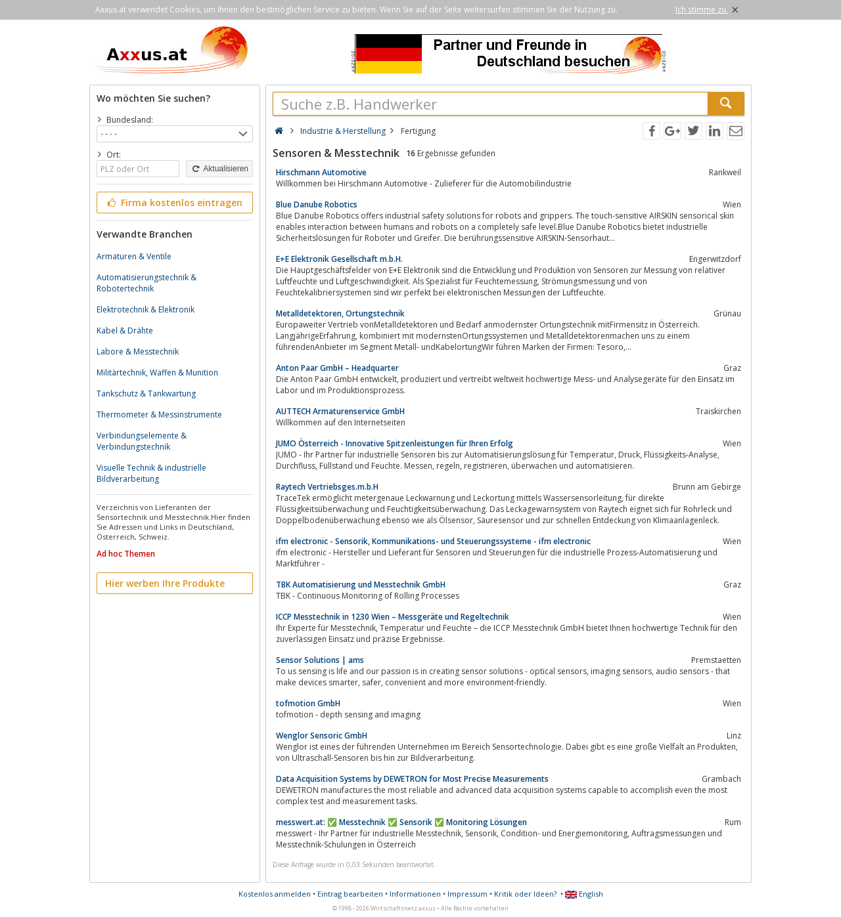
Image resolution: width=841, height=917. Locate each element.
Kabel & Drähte (125, 330)
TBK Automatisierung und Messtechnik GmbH (360, 584)
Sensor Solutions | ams (320, 660)
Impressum (467, 894)
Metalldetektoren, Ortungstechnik (340, 313)
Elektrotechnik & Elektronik (145, 309)
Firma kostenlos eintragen (173, 202)
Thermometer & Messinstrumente (159, 414)
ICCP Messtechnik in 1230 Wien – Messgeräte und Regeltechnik (392, 616)
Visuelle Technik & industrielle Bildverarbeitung (151, 473)
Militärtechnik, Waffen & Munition (157, 372)
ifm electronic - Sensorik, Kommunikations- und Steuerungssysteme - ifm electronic (433, 541)
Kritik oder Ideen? (525, 894)
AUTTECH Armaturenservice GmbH (340, 411)
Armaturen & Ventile (134, 256)
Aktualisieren (219, 168)
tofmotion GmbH (308, 703)
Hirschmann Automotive (321, 172)
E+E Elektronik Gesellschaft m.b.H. (339, 259)
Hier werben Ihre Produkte (165, 583)
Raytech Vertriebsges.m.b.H (327, 486)
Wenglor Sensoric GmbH (321, 735)
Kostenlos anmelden (275, 894)
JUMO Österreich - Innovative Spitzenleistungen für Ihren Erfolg (394, 443)
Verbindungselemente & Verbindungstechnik (142, 441)
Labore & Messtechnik (138, 351)
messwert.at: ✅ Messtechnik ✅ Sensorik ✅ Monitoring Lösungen (401, 822)
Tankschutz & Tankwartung (146, 393)
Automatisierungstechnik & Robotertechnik (146, 283)
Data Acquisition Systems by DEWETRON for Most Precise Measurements (412, 778)
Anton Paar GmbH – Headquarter (337, 367)
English (584, 894)
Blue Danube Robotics (316, 204)
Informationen (415, 894)
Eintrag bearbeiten (350, 894)
